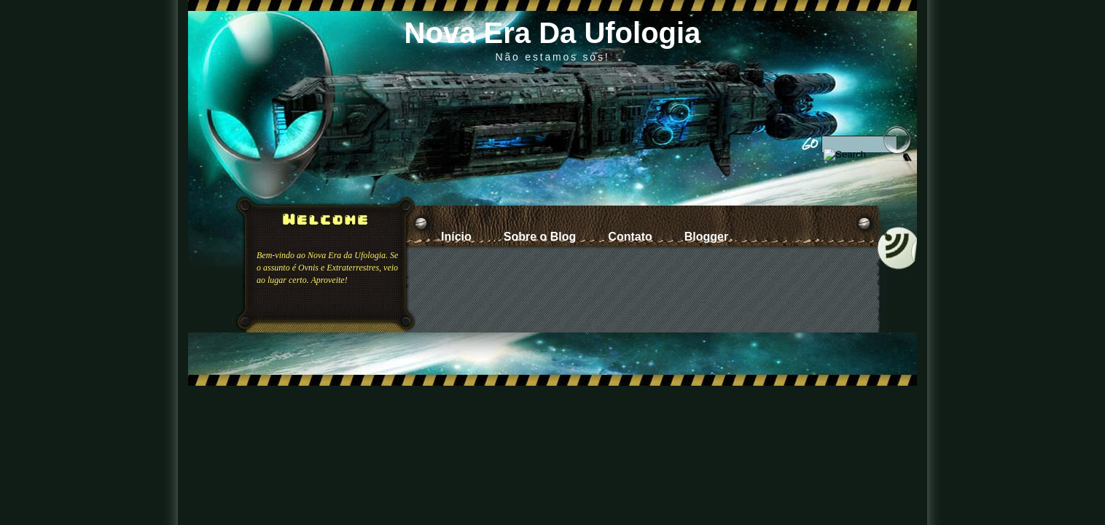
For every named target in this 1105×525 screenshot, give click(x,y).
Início (456, 236)
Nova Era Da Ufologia (553, 33)
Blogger (706, 236)
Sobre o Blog (540, 236)
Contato (630, 236)
